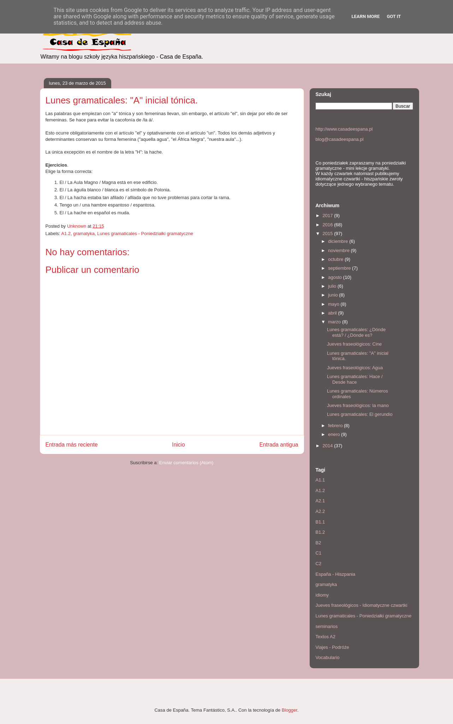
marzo (335, 321)
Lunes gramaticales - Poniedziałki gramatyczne (145, 233)
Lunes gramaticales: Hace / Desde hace (355, 379)
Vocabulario (328, 657)
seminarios (327, 626)
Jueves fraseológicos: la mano (358, 405)
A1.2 (66, 233)
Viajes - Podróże (332, 647)
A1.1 (320, 480)
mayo (334, 304)
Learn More (366, 16)
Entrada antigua (278, 445)
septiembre (340, 268)
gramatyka (84, 233)
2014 (328, 445)
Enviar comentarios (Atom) (186, 462)
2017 (328, 215)
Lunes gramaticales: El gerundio (360, 414)
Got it (394, 16)
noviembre (339, 250)
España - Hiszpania (336, 574)
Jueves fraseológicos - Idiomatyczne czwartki (361, 605)
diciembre (338, 241)
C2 (319, 563)
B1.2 (320, 532)
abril (333, 313)
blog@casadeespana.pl (340, 139)
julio (333, 286)
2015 (328, 233)
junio (333, 295)
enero (334, 434)
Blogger (289, 710)
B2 (318, 542)
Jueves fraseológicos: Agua (355, 367)
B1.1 (320, 522)
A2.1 (320, 500)
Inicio (178, 445)
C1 (319, 553)
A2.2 (320, 511)
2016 (328, 224)
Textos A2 (325, 636)
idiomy (322, 595)
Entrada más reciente (72, 445)
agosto (335, 277)
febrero (336, 425)
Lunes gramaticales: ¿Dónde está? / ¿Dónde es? (356, 332)
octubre (336, 259)
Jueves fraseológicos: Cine (354, 344)
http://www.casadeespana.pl (344, 129)
